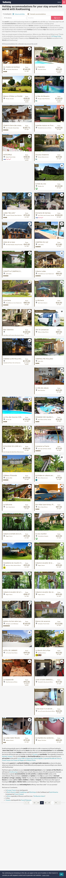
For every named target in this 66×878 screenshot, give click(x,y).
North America (11, 792)
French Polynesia (26, 800)
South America (53, 792)
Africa (8, 796)
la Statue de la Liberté (31, 758)
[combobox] (15, 18)
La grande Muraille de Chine (51, 758)
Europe (35, 754)
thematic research (7, 756)
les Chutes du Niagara (17, 760)
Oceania (8, 800)
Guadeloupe (23, 792)
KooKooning (13, 772)
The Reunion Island (39, 796)
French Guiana (18, 794)
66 (45, 802)
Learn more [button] (45, 875)
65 (42, 802)
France (14, 790)
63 (34, 802)
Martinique (32, 792)
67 (49, 802)
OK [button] (61, 874)
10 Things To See (56, 36)
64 (38, 802)
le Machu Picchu (31, 760)
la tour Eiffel (21, 758)
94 (56, 802)
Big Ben (40, 758)
